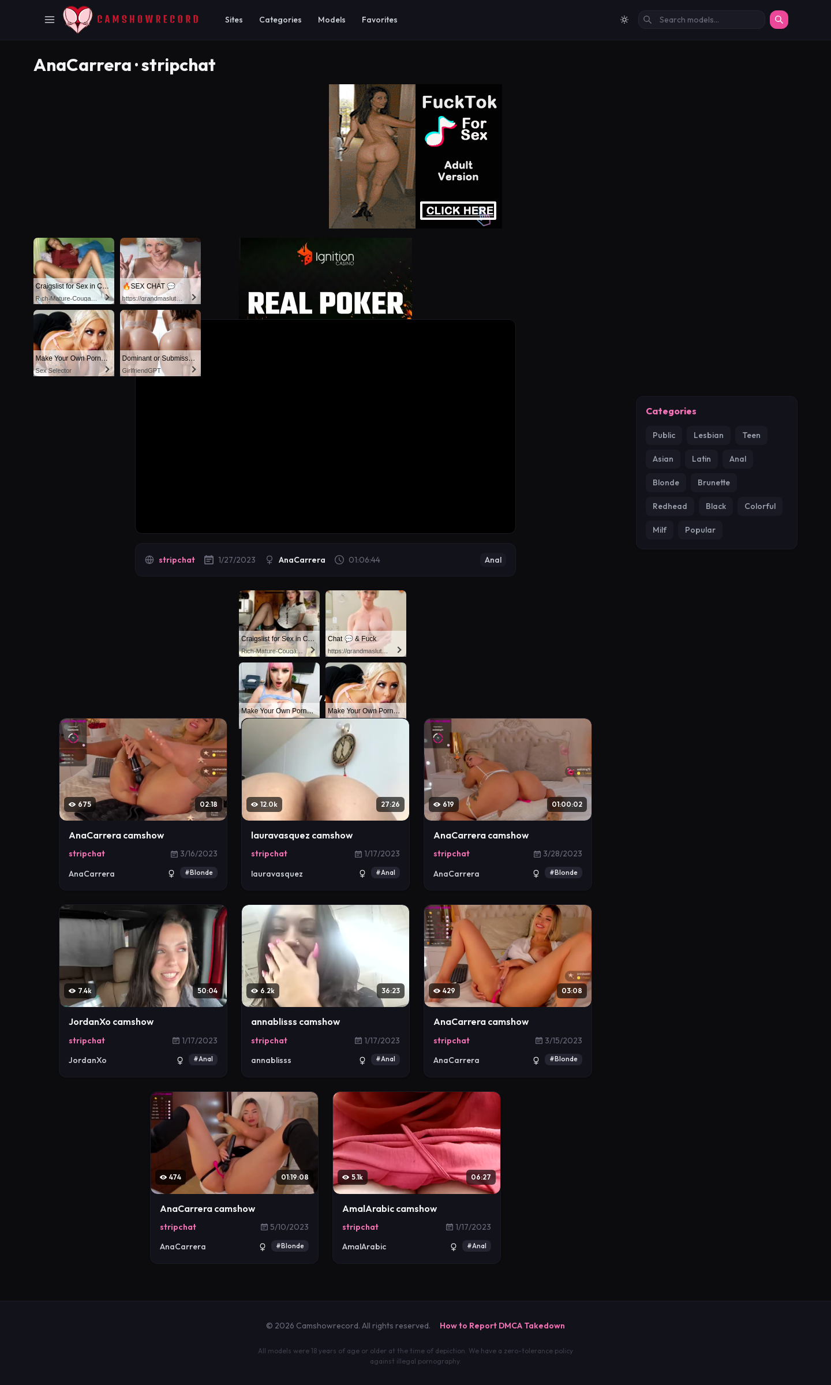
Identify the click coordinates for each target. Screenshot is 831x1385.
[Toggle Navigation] (49, 19)
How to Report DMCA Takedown (502, 1325)
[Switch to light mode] (624, 19)
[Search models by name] (701, 19)
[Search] (779, 19)
